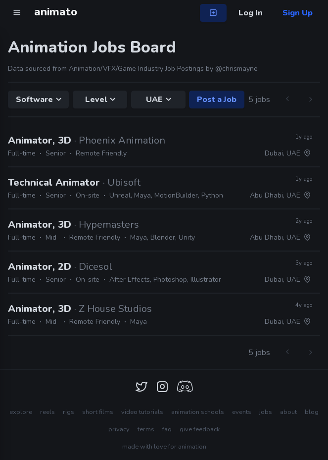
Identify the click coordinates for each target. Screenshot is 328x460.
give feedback (200, 429)
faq (167, 429)
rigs (68, 412)
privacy (119, 429)
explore (20, 412)
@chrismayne (236, 68)
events (241, 412)
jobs (265, 412)
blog (312, 412)
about (288, 412)
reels (47, 412)
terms (146, 429)
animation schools (197, 412)
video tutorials (142, 412)
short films (97, 412)
